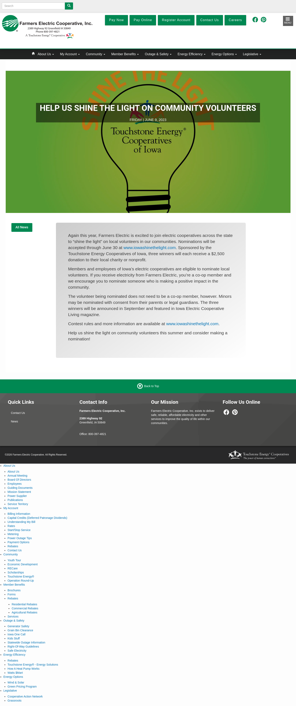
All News (21, 227)
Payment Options (18, 542)
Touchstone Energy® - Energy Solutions (33, 664)
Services (13, 616)
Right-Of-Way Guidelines (23, 646)
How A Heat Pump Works (23, 668)
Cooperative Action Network (25, 696)
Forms (12, 594)
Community (95, 54)
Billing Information (19, 513)
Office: (83, 434)
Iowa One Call (16, 634)
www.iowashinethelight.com (149, 247)
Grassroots (14, 700)
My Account (70, 54)
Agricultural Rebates (24, 612)
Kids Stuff (14, 638)
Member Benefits (125, 54)
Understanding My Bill (21, 522)
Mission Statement (19, 491)
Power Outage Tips (20, 538)
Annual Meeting (17, 475)
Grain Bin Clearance (20, 630)
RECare (13, 568)
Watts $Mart (15, 672)
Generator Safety (18, 626)
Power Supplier (17, 496)
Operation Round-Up (21, 580)
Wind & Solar (16, 682)
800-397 (93, 434)
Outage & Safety (158, 54)
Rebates (13, 546)
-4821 (102, 434)
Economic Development (23, 564)
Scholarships (16, 572)
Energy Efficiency (191, 54)
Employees (15, 483)
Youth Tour (14, 560)
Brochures (14, 590)
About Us (46, 54)
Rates (11, 526)
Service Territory (18, 504)
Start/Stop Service (19, 530)
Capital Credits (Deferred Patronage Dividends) (37, 517)
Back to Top (151, 386)
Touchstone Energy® (21, 576)
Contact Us (18, 413)
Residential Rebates (24, 604)
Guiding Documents (20, 487)
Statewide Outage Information (26, 642)
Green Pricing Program (22, 686)
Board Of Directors (19, 479)
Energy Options (224, 54)
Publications (15, 500)
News (14, 421)
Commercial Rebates (25, 608)
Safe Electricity (17, 650)
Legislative (252, 54)
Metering (13, 534)
